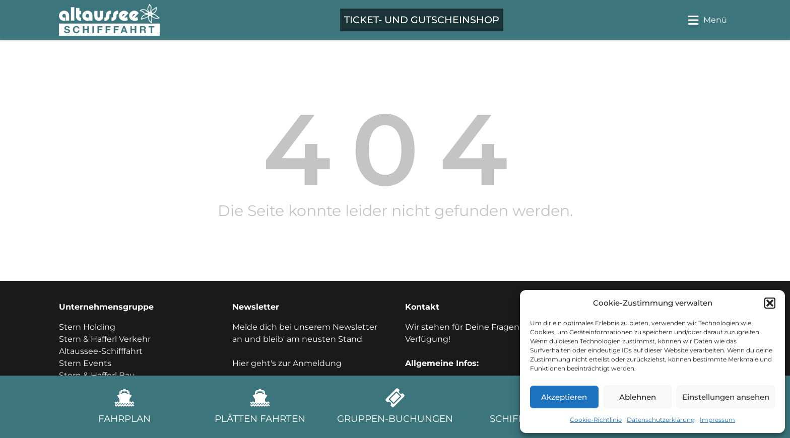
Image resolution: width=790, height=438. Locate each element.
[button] (770, 303)
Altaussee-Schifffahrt (101, 351)
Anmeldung (317, 363)
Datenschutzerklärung (661, 419)
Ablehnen (637, 397)
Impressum (717, 419)
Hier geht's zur (262, 363)
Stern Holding (87, 327)
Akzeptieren (564, 397)
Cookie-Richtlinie (596, 419)
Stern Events (85, 363)
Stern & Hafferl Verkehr (105, 339)
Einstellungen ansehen (725, 397)
